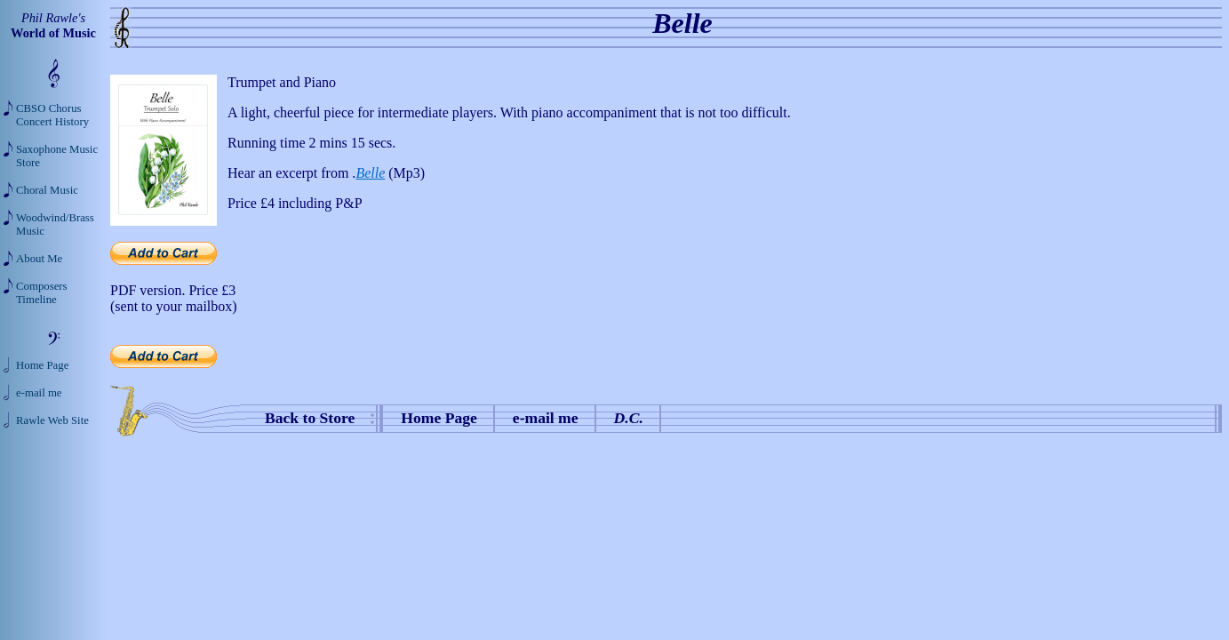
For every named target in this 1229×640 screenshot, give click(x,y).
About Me (39, 258)
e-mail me (546, 418)
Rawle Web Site (52, 420)
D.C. (628, 418)
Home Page (439, 418)
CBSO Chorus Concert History (52, 115)
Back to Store (310, 418)
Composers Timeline (42, 293)
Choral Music (47, 190)
